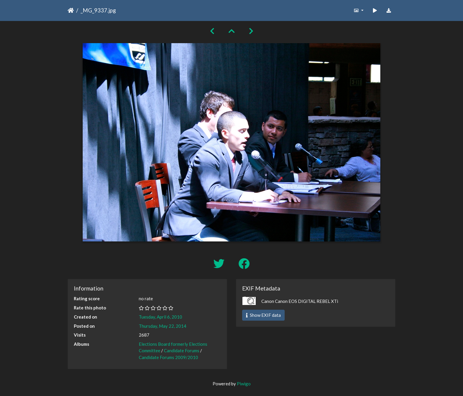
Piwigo (244, 383)
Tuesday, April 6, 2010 (160, 316)
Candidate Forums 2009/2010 (168, 357)
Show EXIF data (263, 315)
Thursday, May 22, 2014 (162, 326)
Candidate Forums (181, 350)
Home (71, 10)
